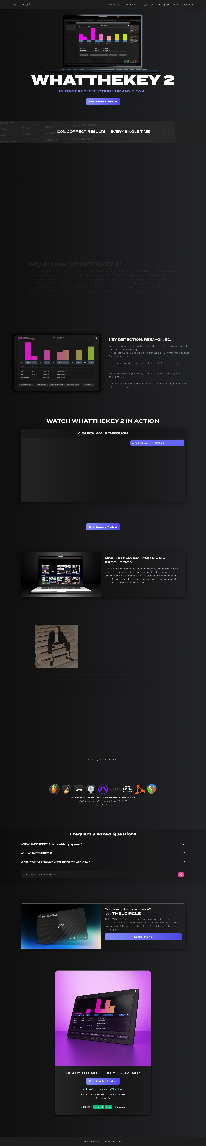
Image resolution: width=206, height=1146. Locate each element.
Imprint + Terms (113, 1141)
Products (114, 4)
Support (164, 4)
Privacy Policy (92, 1141)
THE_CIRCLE (147, 4)
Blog (175, 4)
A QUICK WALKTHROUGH (148, 443)
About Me (130, 4)
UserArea (187, 4)
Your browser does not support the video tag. (56, 363)
